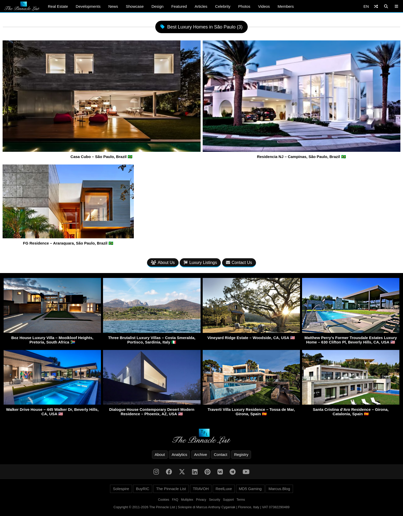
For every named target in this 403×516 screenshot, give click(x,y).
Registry (241, 454)
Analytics (179, 454)
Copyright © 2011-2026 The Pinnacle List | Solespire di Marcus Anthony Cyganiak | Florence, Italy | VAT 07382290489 (202, 507)
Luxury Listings (200, 262)
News (113, 6)
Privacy (201, 499)
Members (286, 6)
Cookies (163, 499)
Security (214, 499)
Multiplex (187, 499)
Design (157, 6)
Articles (201, 6)
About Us (163, 262)
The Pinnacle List (171, 488)
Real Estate (58, 6)
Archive (200, 454)
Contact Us (239, 262)
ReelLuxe (224, 488)
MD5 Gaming (250, 488)
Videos (264, 6)
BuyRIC (142, 488)
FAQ (175, 499)
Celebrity (222, 6)
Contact (220, 454)
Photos (244, 6)
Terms (241, 499)
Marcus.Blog (279, 488)
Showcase (135, 6)
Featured (179, 6)
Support (228, 499)
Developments (88, 6)
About (160, 454)
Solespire (121, 488)
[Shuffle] (375, 6)
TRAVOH (201, 488)
